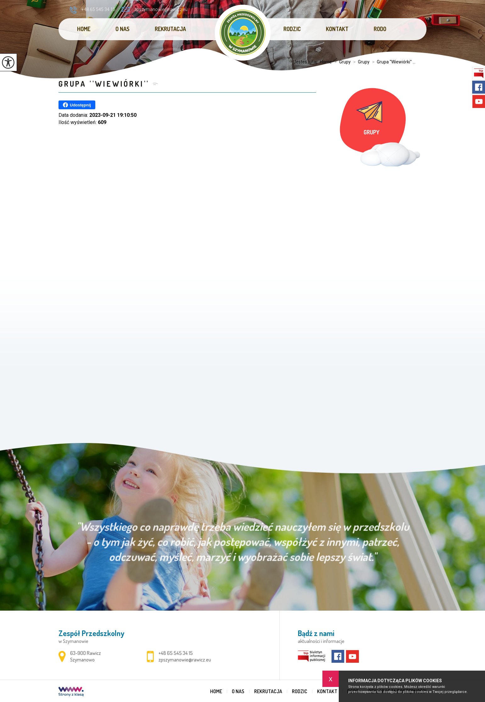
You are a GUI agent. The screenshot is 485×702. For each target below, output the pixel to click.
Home (83, 28)
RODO (380, 28)
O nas (122, 28)
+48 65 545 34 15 (92, 10)
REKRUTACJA (170, 28)
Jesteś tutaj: (306, 62)
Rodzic (292, 28)
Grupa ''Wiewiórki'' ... (392, 62)
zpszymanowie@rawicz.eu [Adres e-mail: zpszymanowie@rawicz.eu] (185, 659)
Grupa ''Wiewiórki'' (104, 84)
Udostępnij (77, 104)
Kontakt (337, 28)
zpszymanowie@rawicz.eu (154, 9)
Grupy (341, 62)
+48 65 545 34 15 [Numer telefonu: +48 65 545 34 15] (176, 653)
